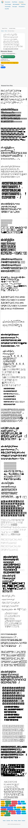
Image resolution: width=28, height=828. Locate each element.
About (19, 820)
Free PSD (7, 8)
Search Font (4, 28)
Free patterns (22, 6)
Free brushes (8, 6)
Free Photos (14, 2)
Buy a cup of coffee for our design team (9, 62)
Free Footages (8, 4)
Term (12, 820)
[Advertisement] (14, 18)
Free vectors (7, 2)
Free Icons (23, 4)
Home (2, 31)
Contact (23, 820)
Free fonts (21, 2)
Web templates (16, 4)
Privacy (15, 820)
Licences (8, 820)
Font (6, 31)
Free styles (14, 6)
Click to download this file (7, 57)
